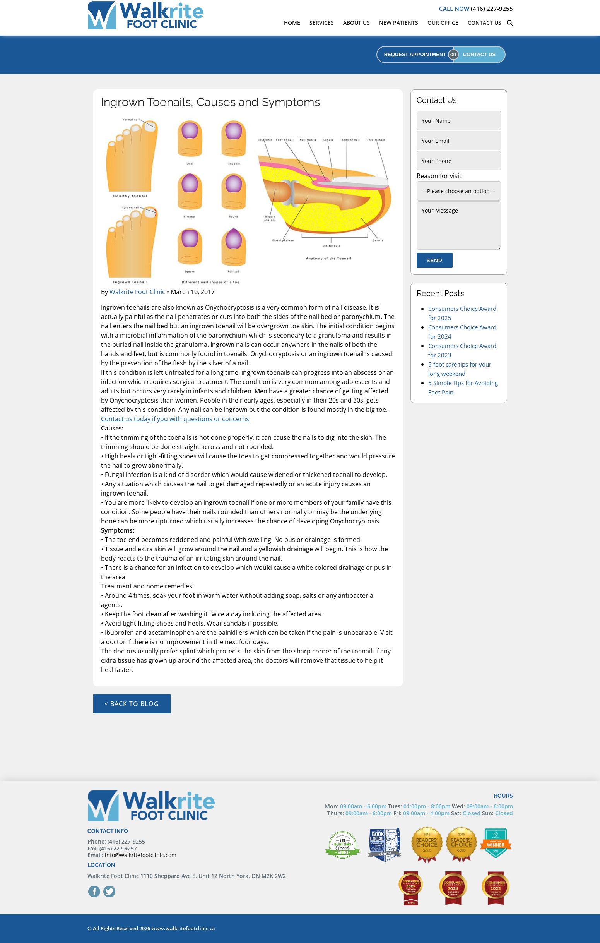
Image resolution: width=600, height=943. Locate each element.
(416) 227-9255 (476, 8)
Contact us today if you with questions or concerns (175, 419)
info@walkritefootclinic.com (140, 855)
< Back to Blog (131, 704)
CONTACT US (479, 54)
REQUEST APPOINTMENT (415, 54)
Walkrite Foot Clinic (137, 292)
